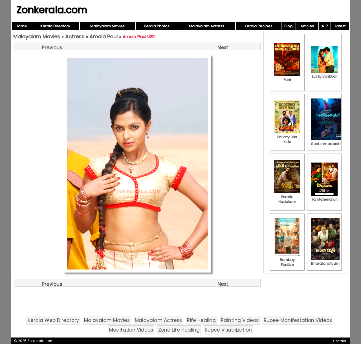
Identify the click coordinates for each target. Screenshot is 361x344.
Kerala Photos (157, 26)
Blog (288, 26)
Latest (340, 26)
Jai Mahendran (324, 197)
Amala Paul (103, 36)
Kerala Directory (55, 26)
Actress (74, 36)
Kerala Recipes (258, 26)
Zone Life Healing (179, 330)
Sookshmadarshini (327, 141)
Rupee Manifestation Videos (298, 320)
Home (21, 26)
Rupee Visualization (228, 330)
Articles (307, 26)
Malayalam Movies (107, 26)
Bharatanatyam (325, 261)
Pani (287, 77)
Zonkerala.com (51, 10)
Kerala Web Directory (53, 320)
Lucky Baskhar (324, 74)
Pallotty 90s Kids (287, 137)
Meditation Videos (131, 330)
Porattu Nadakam (287, 197)
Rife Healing (201, 320)
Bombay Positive (287, 260)
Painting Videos (240, 320)
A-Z (325, 26)
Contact (339, 341)
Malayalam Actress (206, 26)
